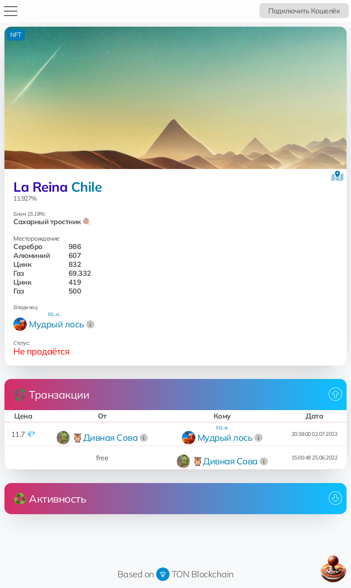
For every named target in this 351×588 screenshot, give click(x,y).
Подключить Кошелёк (304, 10)
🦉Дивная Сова (104, 437)
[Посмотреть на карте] (337, 176)
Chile (86, 186)
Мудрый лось (56, 324)
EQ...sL (54, 314)
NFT (15, 35)
